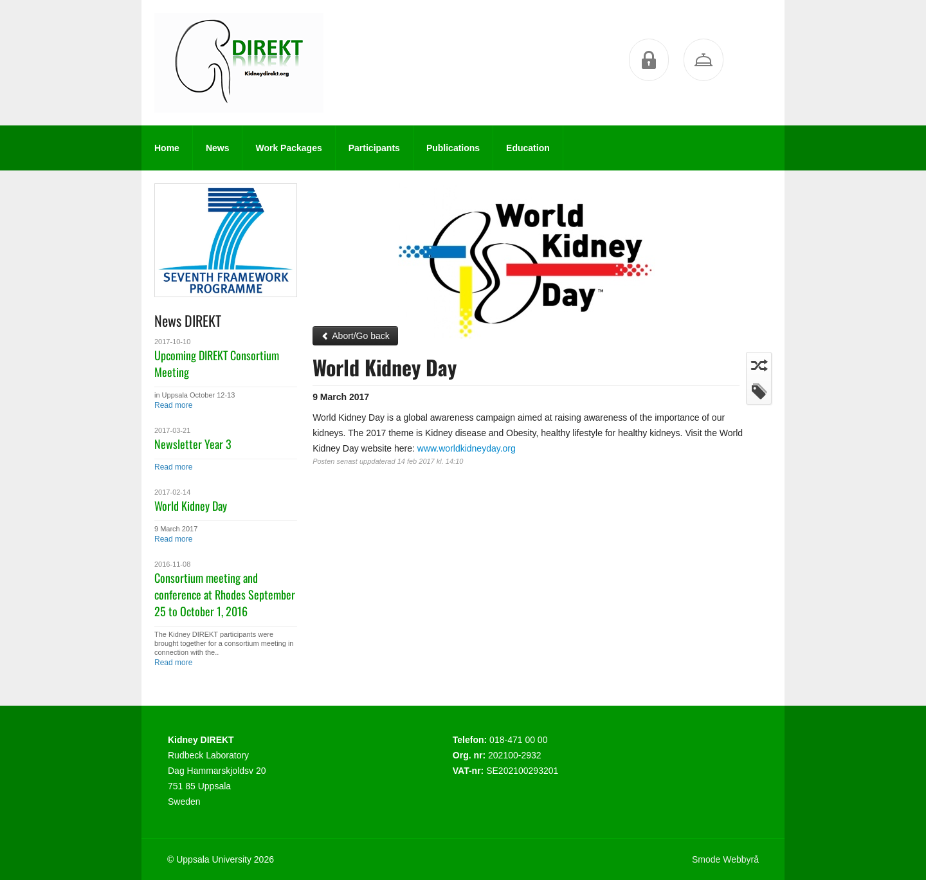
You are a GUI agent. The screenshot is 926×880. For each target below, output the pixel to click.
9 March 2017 (175, 529)
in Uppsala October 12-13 (194, 395)
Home (166, 148)
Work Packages (288, 148)
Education (528, 148)
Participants (374, 148)
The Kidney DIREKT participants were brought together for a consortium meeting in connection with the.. (223, 643)
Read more (173, 405)
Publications (453, 148)
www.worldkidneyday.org (466, 448)
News (218, 148)
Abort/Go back (355, 336)
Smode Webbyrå (725, 859)
